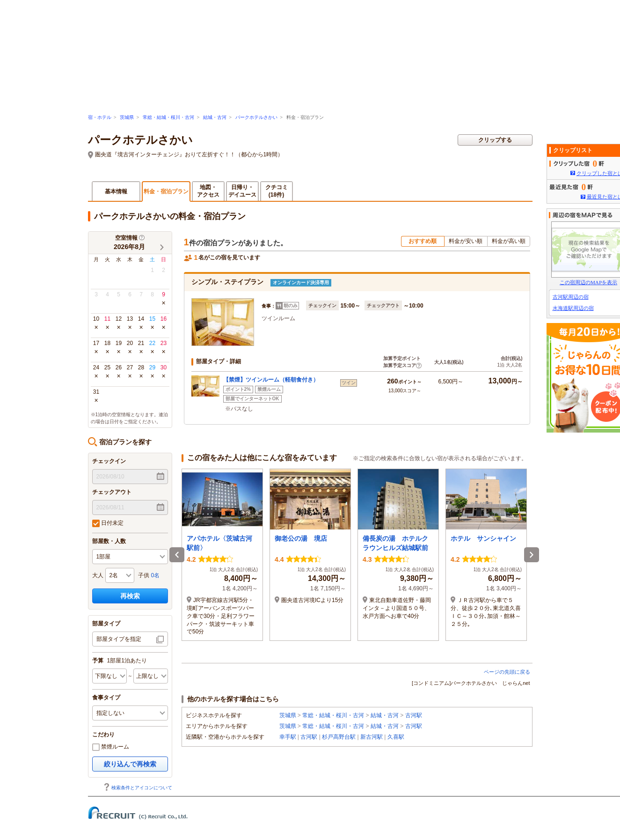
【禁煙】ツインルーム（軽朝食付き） (271, 379)
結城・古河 (214, 117)
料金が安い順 (465, 241)
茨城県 (127, 117)
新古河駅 (371, 737)
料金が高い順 (508, 241)
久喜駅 (395, 737)
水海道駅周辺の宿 (573, 308)
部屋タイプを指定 (118, 639)
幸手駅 (287, 737)
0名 (155, 575)
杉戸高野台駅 (339, 737)
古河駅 (413, 715)
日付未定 (108, 523)
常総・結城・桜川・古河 (168, 117)
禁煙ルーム (110, 747)
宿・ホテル (99, 117)
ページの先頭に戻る (507, 672)
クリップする (495, 140)
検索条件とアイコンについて (137, 787)
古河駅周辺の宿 (571, 297)
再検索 (130, 596)
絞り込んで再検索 (130, 764)
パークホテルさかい (256, 117)
